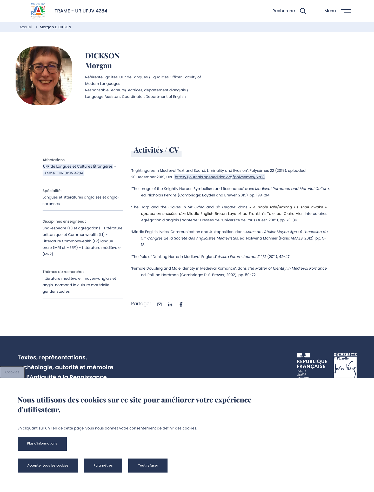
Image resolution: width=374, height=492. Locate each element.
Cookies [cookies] (12, 372)
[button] (289, 11)
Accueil (26, 27)
